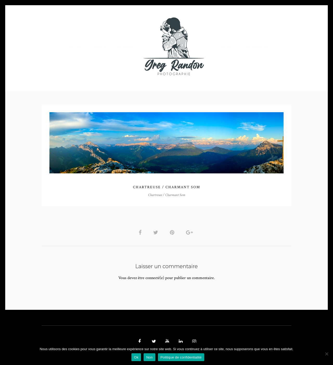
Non (149, 357)
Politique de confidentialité (181, 357)
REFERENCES (256, 46)
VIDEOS (100, 46)
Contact (226, 46)
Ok (136, 357)
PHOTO (74, 46)
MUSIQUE (125, 46)
